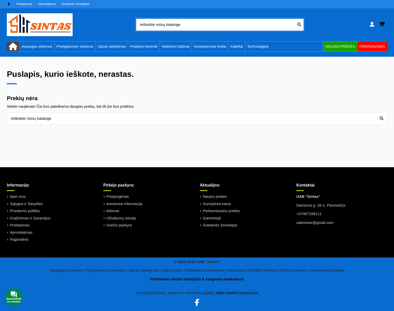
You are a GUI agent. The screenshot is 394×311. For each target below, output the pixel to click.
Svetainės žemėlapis (75, 4)
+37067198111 (309, 214)
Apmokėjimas (47, 4)
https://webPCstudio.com (237, 293)
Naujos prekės (215, 196)
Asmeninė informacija (124, 204)
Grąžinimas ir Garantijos (30, 218)
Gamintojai (212, 218)
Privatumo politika (24, 211)
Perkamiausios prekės (221, 211)
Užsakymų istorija (121, 218)
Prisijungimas (117, 196)
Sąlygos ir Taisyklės (26, 204)
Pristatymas (24, 4)
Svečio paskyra (119, 225)
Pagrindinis (19, 239)
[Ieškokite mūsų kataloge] (299, 25)
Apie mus (18, 196)
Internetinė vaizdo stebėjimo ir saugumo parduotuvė (197, 279)
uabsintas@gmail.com (314, 222)
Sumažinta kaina (217, 204)
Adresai (112, 211)
